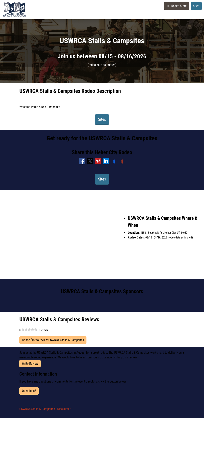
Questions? (29, 391)
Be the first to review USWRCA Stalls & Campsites (53, 340)
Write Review (30, 363)
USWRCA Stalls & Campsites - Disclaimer (45, 409)
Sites (196, 6)
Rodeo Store (176, 6)
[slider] (29, 329)
